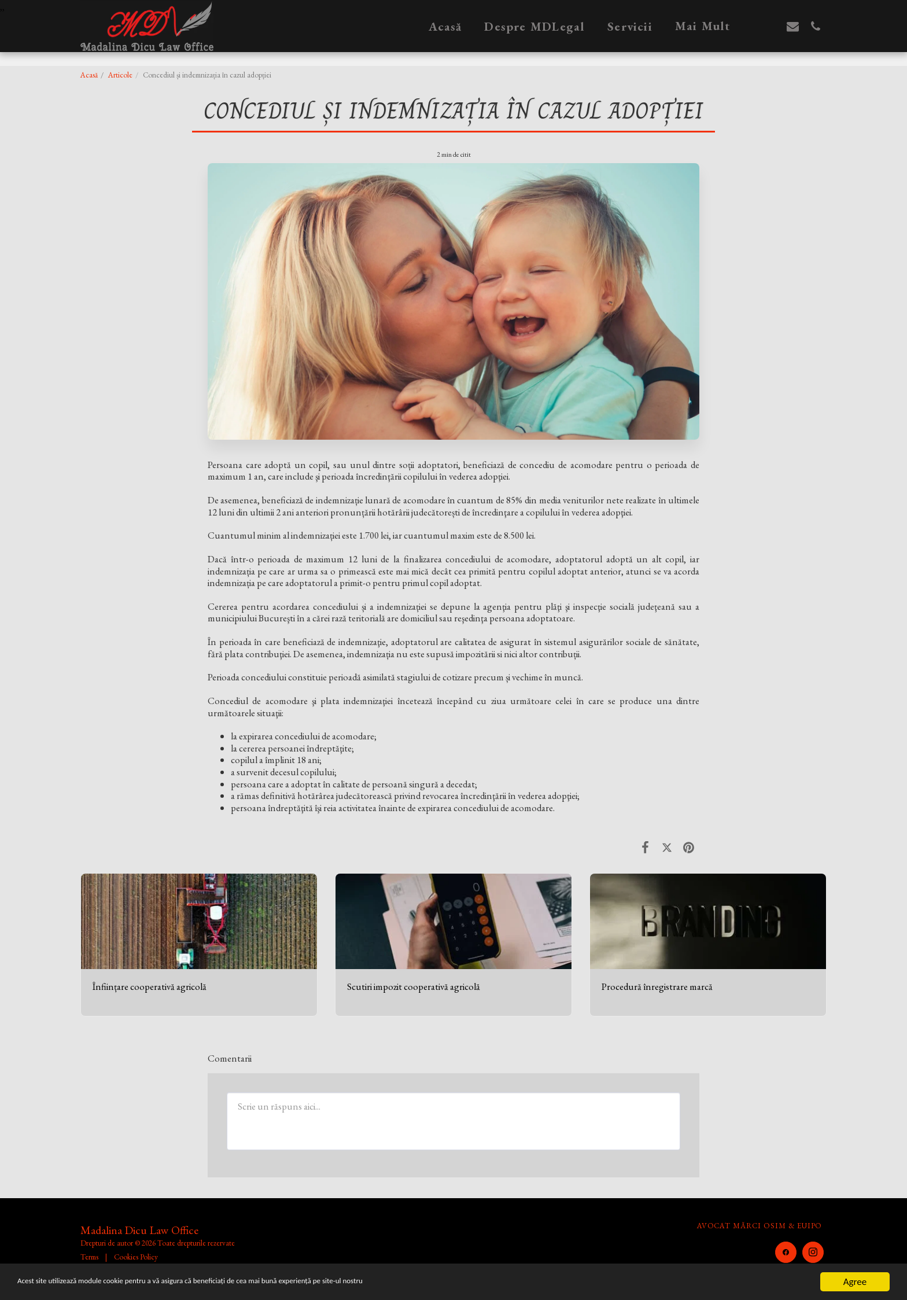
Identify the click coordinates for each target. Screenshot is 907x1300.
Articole (120, 75)
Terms (89, 1257)
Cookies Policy (136, 1257)
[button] (770, 26)
